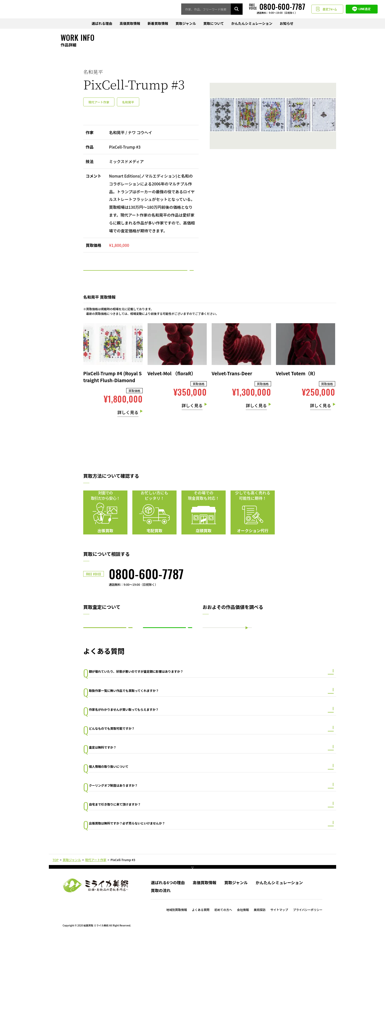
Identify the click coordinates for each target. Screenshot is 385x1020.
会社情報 (243, 992)
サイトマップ (279, 992)
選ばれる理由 (102, 23)
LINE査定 (362, 9)
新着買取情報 (158, 23)
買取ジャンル (186, 23)
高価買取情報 (130, 23)
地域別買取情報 (176, 992)
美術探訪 (259, 992)
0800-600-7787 (146, 588)
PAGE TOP (193, 946)
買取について (213, 23)
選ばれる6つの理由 (168, 964)
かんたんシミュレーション (251, 23)
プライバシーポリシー (307, 992)
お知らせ (286, 23)
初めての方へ (223, 992)
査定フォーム (327, 9)
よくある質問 (200, 992)
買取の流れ (160, 973)
